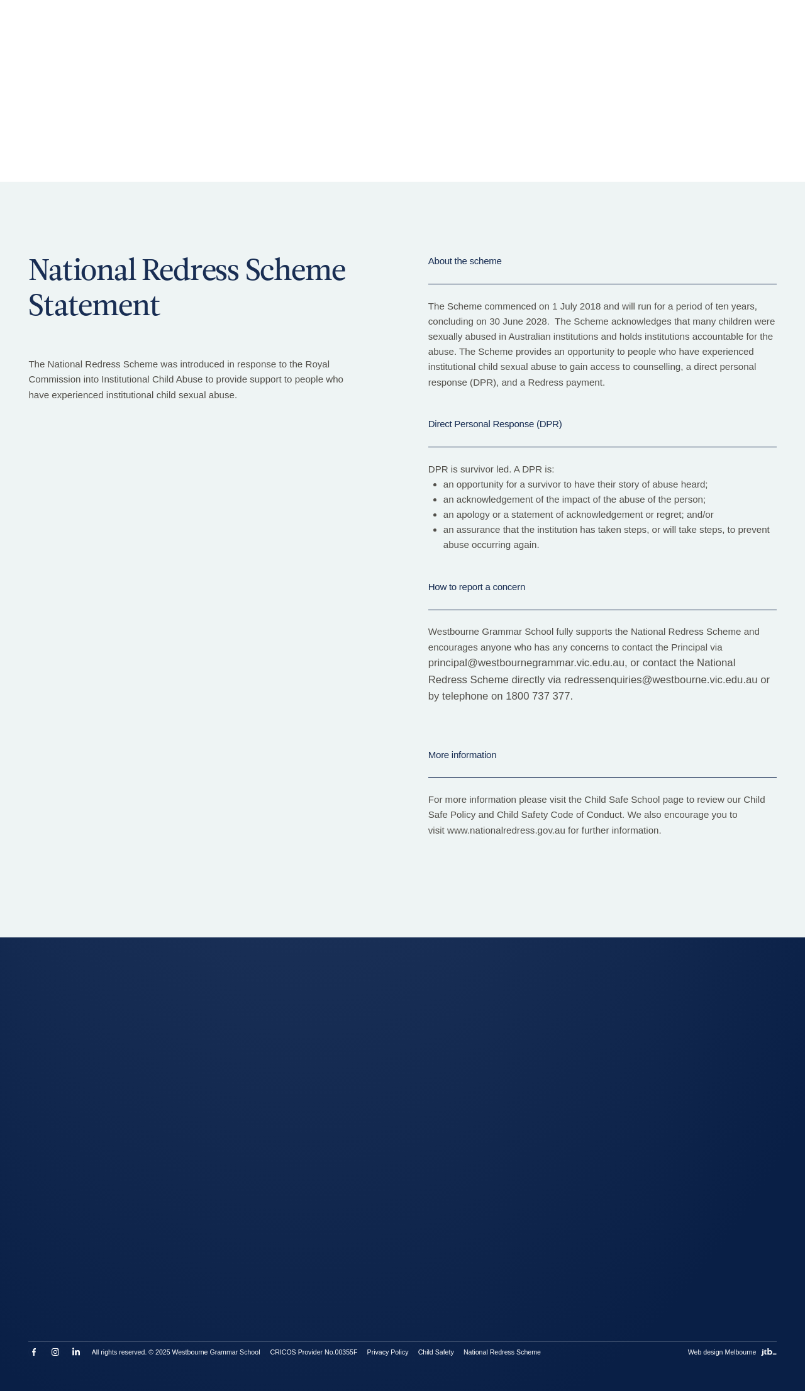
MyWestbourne (482, 35)
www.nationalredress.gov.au (506, 830)
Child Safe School (622, 799)
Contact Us (547, 35)
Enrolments (290, 35)
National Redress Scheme (502, 1352)
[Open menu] (760, 36)
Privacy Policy (388, 1352)
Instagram (55, 1352)
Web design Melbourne (732, 1352)
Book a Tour (230, 35)
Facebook (34, 1352)
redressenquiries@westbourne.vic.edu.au (661, 680)
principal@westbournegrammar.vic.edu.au (526, 663)
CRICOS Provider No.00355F (313, 1352)
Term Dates (349, 35)
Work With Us (413, 35)
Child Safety (436, 1352)
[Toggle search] (591, 35)
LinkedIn (76, 1352)
